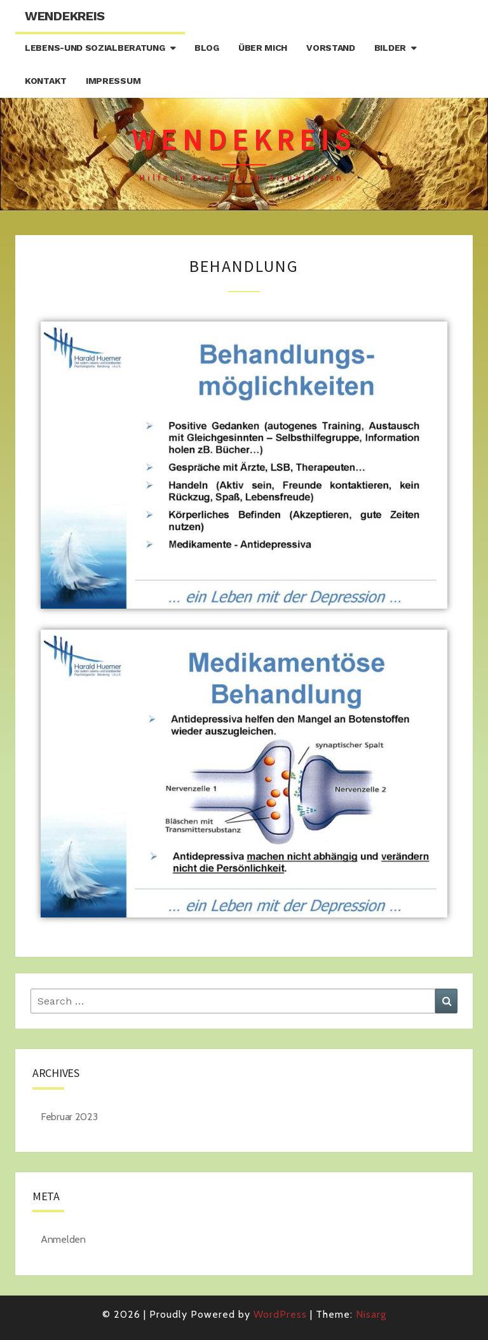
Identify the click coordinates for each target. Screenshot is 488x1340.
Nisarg (371, 1314)
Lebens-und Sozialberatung (95, 48)
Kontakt (46, 81)
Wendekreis (65, 16)
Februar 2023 (69, 1117)
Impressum (113, 81)
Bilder (390, 48)
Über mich (262, 48)
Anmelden (63, 1239)
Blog (206, 48)
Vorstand (330, 48)
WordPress (280, 1314)
